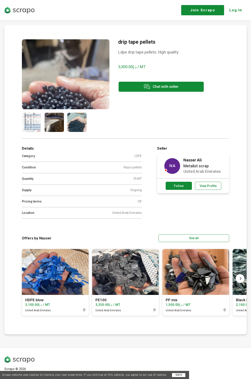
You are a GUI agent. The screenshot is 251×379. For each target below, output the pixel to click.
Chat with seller (157, 87)
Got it (179, 374)
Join (202, 10)
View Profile (208, 186)
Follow (179, 186)
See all (216, 238)
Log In (235, 10)
